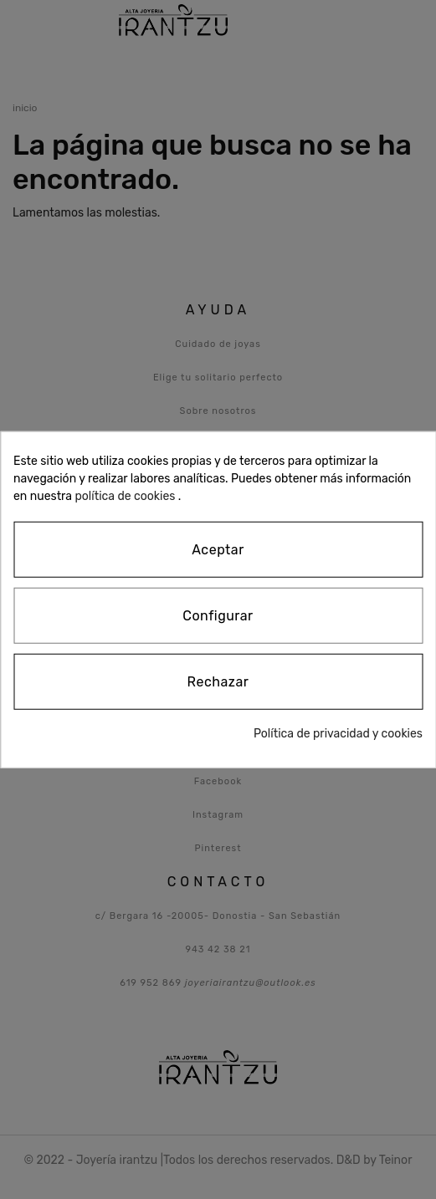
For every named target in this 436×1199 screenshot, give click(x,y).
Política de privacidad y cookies (338, 733)
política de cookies (124, 496)
